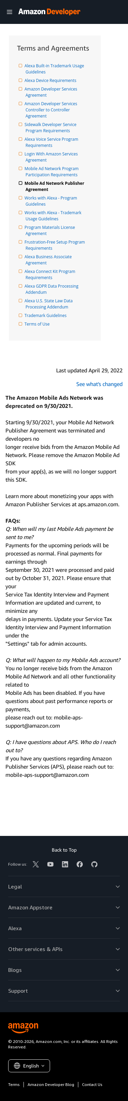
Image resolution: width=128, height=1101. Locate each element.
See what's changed (99, 384)
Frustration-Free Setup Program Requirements (56, 245)
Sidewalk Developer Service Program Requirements (52, 128)
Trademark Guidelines (46, 315)
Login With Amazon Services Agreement (52, 157)
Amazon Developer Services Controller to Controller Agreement (52, 110)
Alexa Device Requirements (51, 80)
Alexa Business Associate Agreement (49, 260)
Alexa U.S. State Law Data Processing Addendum (50, 304)
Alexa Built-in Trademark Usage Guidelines (55, 69)
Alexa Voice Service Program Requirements (52, 142)
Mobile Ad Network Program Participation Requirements (53, 172)
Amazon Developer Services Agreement (52, 92)
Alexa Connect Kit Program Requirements (51, 274)
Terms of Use (38, 324)
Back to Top (64, 850)
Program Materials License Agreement (51, 230)
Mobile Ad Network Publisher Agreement (55, 186)
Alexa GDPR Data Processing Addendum (52, 289)
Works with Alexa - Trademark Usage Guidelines (54, 216)
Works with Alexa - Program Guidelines (52, 201)
